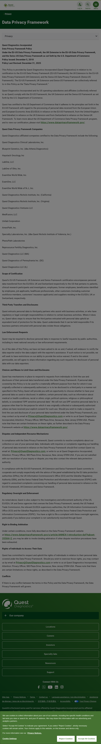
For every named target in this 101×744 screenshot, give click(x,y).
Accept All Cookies (86, 739)
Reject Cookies (66, 739)
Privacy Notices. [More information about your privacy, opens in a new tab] (34, 733)
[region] (50, 727)
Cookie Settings (10, 739)
